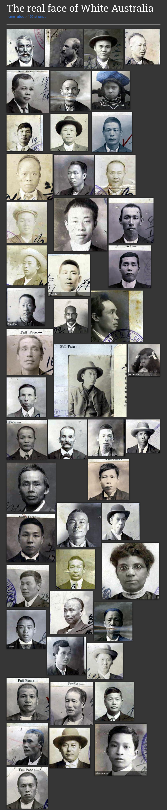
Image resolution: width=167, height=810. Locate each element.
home (11, 17)
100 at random (38, 17)
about (21, 17)
